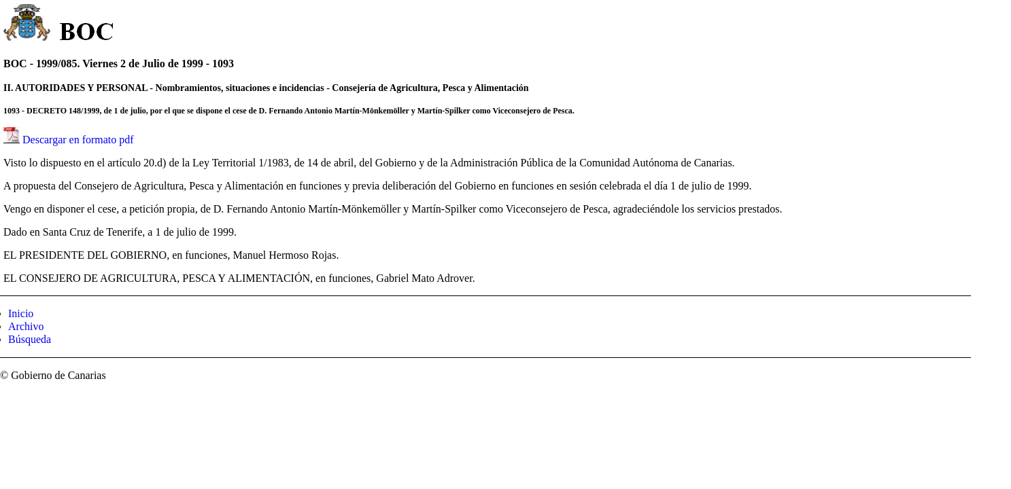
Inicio (20, 313)
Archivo (26, 326)
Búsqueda (29, 339)
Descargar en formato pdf (78, 139)
